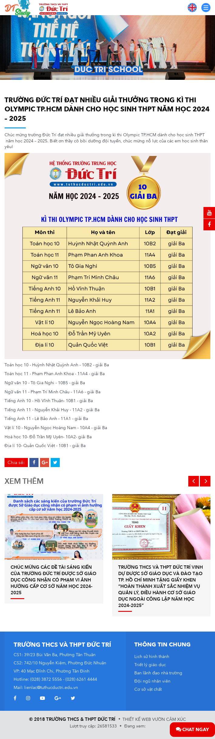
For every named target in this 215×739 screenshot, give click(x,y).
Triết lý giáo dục (150, 665)
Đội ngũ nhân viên (152, 681)
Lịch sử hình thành (151, 656)
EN (192, 7)
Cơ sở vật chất (148, 689)
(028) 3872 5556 (46, 679)
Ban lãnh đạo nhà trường (158, 673)
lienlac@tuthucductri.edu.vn (51, 687)
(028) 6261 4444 (81, 679)
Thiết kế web (137, 719)
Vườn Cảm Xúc (169, 719)
